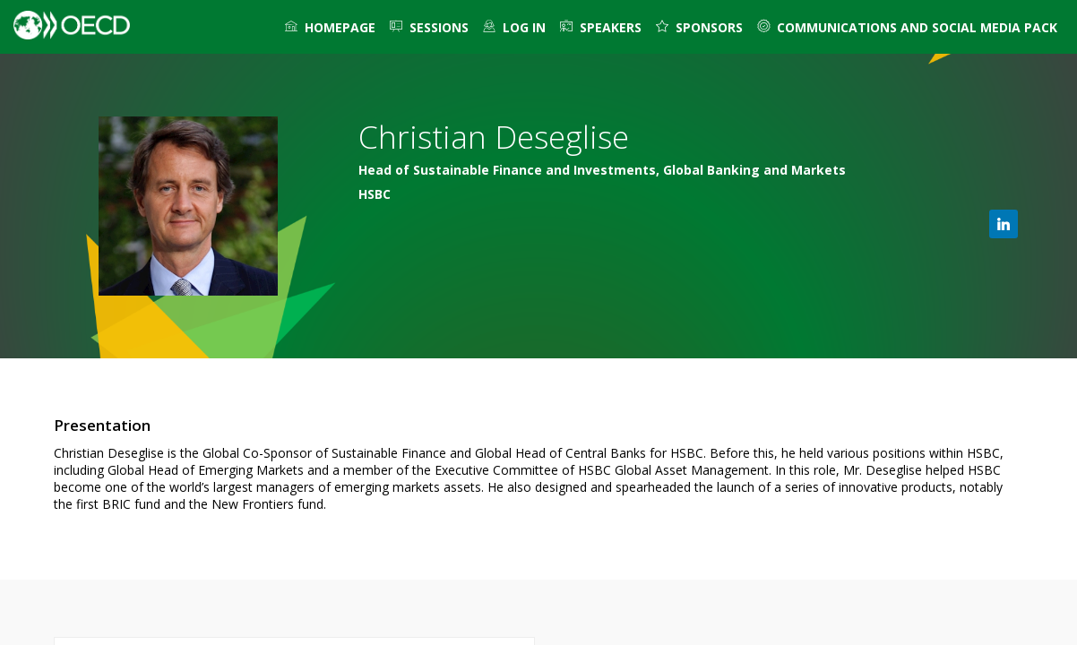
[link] (330, 27)
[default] (514, 27)
